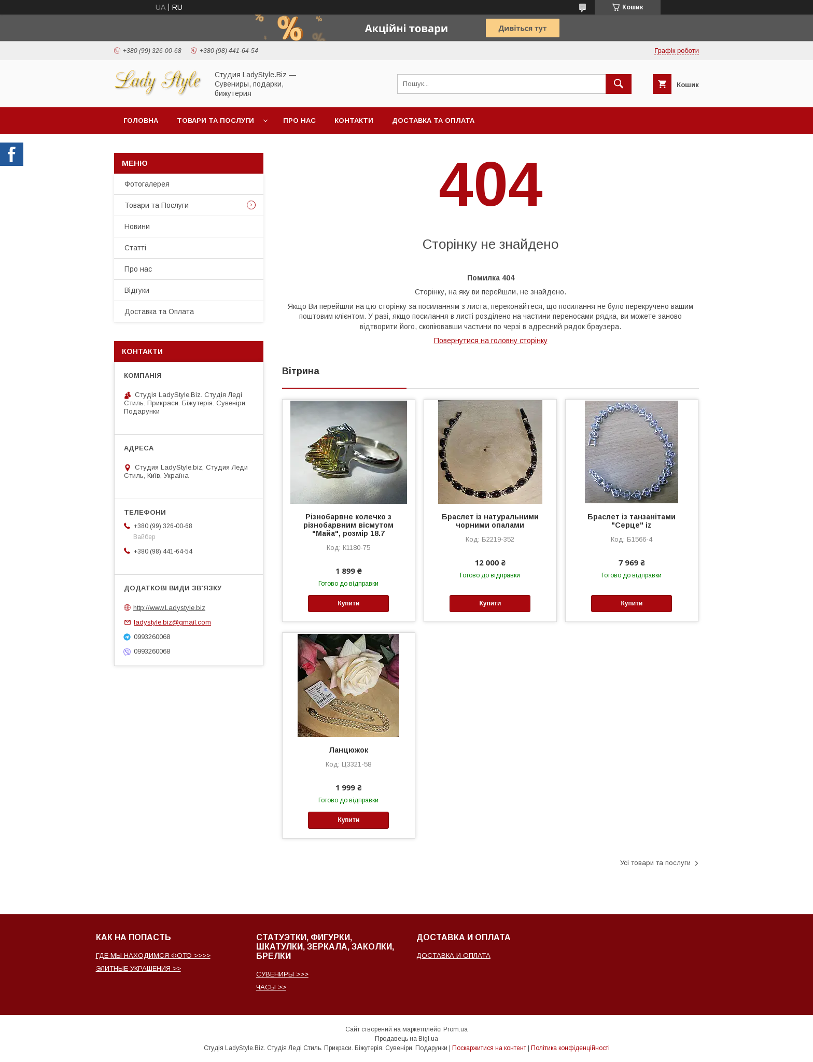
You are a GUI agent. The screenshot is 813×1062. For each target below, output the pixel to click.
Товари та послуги (215, 120)
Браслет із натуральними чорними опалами (490, 521)
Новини (137, 226)
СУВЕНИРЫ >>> (282, 974)
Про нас (299, 120)
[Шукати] (619, 84)
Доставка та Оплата (433, 120)
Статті (135, 248)
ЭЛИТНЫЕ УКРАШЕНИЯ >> (138, 968)
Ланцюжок (348, 750)
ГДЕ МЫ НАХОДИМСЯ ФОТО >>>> (153, 955)
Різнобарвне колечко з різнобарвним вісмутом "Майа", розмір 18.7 (348, 525)
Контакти (353, 120)
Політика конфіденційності (570, 1048)
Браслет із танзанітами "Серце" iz (631, 521)
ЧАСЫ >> (271, 987)
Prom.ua (455, 1029)
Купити (348, 603)
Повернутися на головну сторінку (491, 340)
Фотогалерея (147, 184)
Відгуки (136, 290)
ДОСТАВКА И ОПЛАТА (453, 955)
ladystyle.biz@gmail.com (172, 622)
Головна (140, 120)
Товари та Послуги (156, 205)
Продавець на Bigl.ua (406, 1038)
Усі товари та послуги (655, 863)
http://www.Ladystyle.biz (169, 607)
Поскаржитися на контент (489, 1048)
